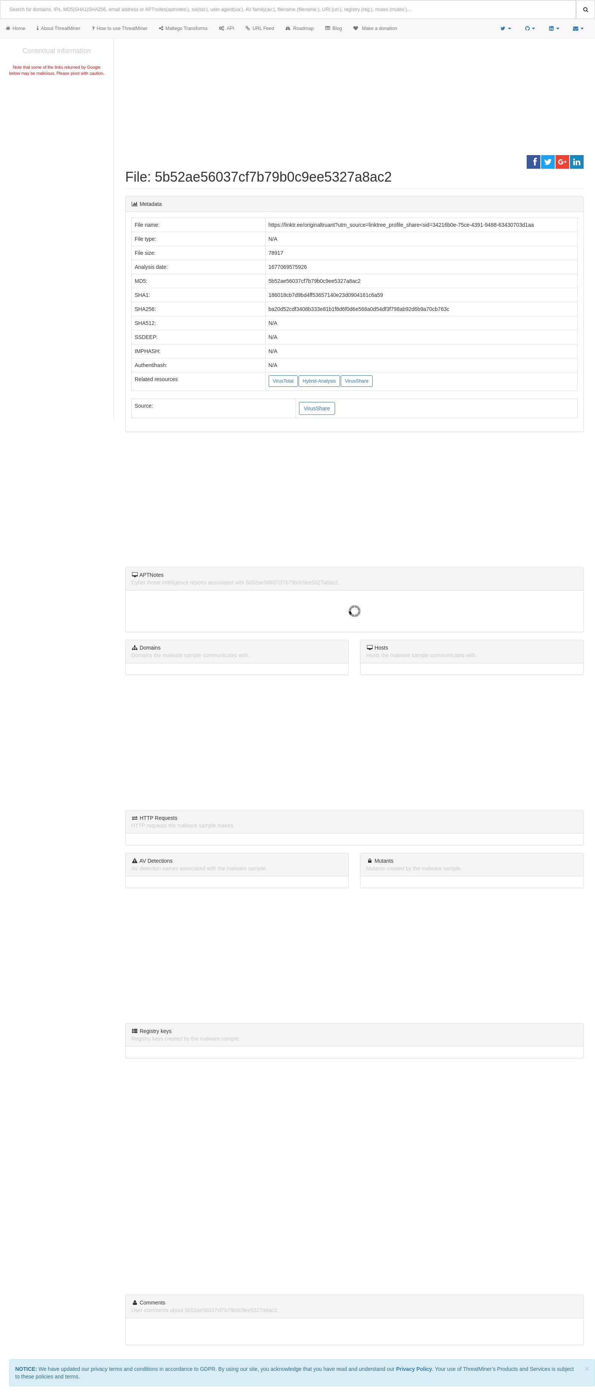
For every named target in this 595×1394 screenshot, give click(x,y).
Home (15, 28)
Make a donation (375, 28)
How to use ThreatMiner (120, 28)
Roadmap (299, 28)
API (226, 28)
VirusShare (356, 381)
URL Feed (260, 28)
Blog (333, 28)
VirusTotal (283, 381)
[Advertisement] (56, 134)
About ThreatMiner (58, 28)
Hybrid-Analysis (319, 381)
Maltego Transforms (183, 28)
